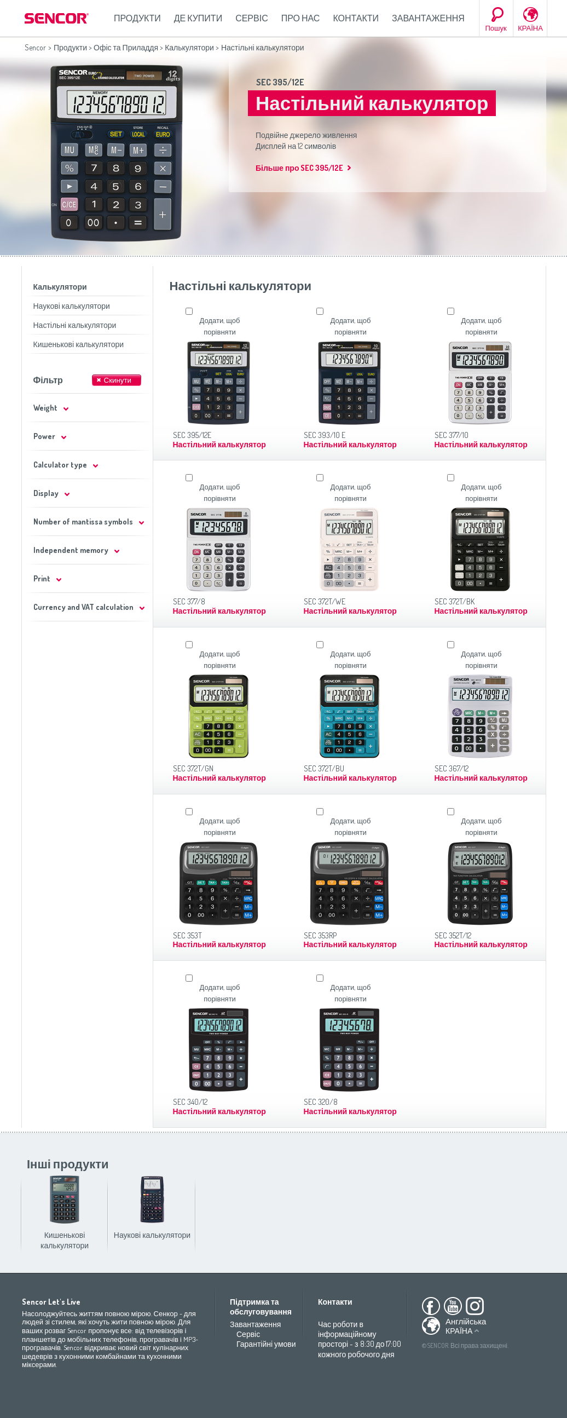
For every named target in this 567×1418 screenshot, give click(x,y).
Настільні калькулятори (75, 325)
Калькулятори (189, 47)
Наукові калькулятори (71, 305)
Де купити (198, 18)
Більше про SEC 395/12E (299, 167)
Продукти (137, 18)
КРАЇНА (530, 28)
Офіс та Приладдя (126, 47)
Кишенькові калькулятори (78, 344)
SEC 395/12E (280, 82)
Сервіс (251, 18)
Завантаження (428, 18)
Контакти (356, 18)
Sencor (35, 47)
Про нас (300, 18)
